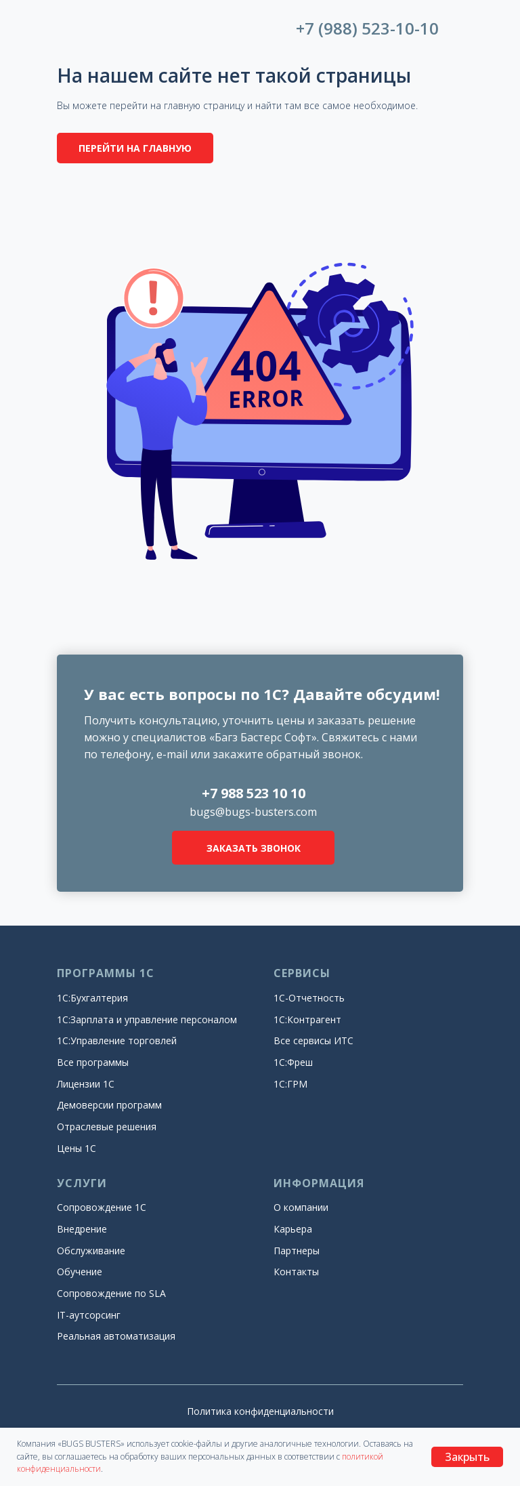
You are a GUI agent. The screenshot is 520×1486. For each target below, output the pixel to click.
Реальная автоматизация (116, 1335)
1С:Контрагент (307, 1019)
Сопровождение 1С (101, 1207)
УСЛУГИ (82, 1183)
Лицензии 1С (85, 1083)
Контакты (296, 1271)
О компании (301, 1207)
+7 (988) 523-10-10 (367, 28)
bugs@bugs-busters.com (253, 811)
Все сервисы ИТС (313, 1040)
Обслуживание (91, 1250)
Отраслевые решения (106, 1126)
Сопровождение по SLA (111, 1293)
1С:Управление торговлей (117, 1040)
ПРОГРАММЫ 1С (105, 973)
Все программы (93, 1062)
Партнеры (297, 1250)
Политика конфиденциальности (260, 1411)
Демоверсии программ (109, 1104)
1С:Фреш (293, 1062)
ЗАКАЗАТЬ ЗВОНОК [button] (254, 848)
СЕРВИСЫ (302, 973)
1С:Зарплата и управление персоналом (147, 1019)
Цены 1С (76, 1148)
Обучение (79, 1271)
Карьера (293, 1228)
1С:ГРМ (290, 1083)
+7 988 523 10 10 (253, 793)
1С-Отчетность (309, 997)
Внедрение (82, 1228)
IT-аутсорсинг (89, 1314)
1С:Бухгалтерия (92, 997)
